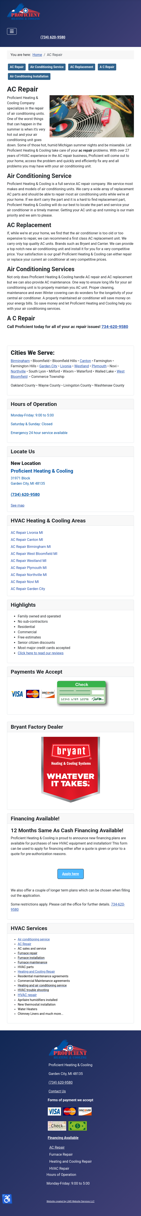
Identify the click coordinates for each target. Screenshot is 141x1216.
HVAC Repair (59, 1168)
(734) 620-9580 (52, 37)
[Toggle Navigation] (12, 31)
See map (17, 505)
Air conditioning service (34, 939)
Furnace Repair (61, 1154)
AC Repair (24, 944)
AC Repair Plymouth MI (29, 568)
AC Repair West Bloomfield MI (34, 554)
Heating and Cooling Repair (36, 971)
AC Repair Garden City (28, 589)
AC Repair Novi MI (25, 582)
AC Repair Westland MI (28, 561)
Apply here (70, 874)
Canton (85, 361)
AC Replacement (81, 67)
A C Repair (107, 67)
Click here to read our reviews (41, 653)
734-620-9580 (115, 326)
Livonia (65, 366)
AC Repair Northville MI (29, 575)
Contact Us (57, 1091)
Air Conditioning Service (47, 67)
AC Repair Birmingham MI (31, 547)
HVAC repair (27, 995)
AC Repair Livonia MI (27, 533)
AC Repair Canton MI (27, 540)
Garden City (48, 366)
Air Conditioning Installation (29, 76)
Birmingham (20, 361)
